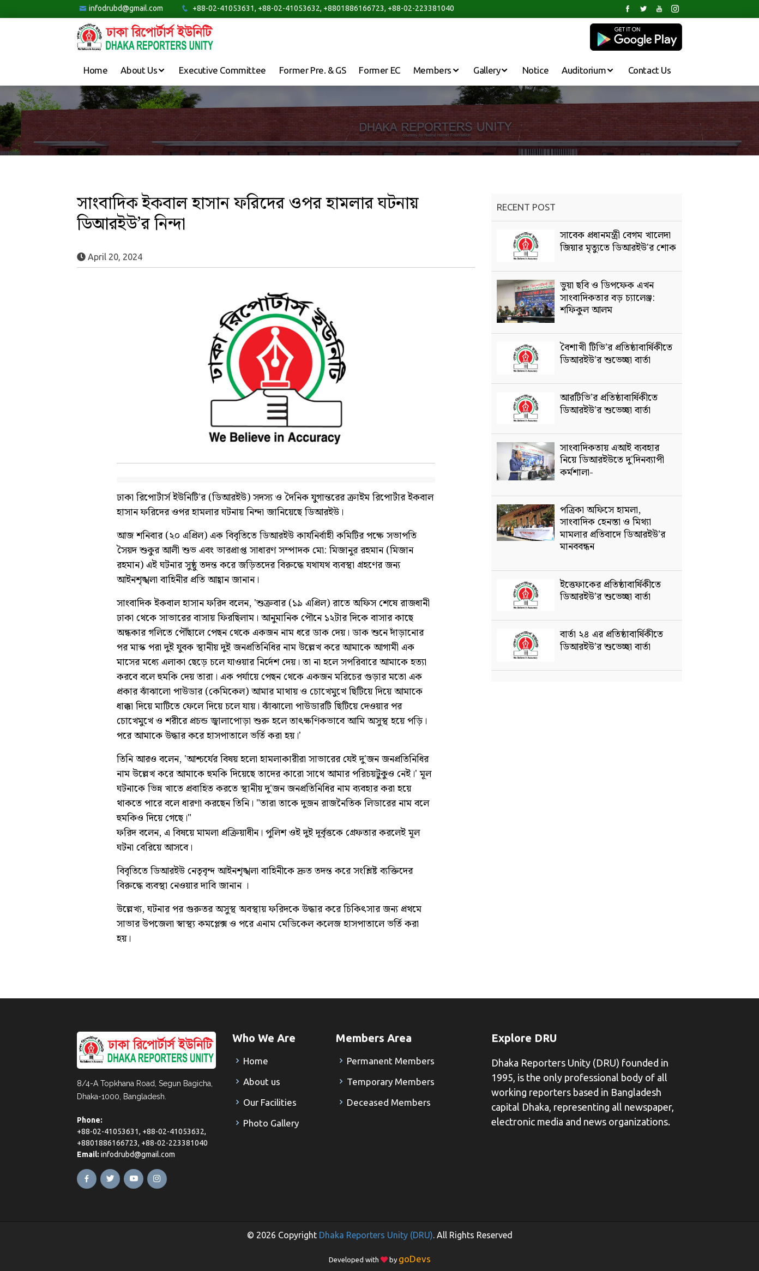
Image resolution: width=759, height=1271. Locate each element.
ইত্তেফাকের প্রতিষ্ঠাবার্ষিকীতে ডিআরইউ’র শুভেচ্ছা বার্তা (610, 591)
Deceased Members (389, 1102)
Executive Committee (222, 70)
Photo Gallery (271, 1123)
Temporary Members (391, 1081)
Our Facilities (270, 1102)
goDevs (415, 1259)
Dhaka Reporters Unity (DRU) (376, 1235)
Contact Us (649, 70)
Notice (535, 70)
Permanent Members (391, 1060)
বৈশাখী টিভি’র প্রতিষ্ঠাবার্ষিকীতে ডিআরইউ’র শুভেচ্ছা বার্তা (616, 354)
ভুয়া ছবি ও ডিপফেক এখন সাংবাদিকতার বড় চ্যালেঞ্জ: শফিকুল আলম (607, 298)
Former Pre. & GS (312, 70)
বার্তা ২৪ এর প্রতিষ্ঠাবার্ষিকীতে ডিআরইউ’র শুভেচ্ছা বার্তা (611, 640)
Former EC (379, 70)
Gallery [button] (487, 70)
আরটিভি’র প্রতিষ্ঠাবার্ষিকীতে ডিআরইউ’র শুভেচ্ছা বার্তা (609, 404)
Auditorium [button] (585, 70)
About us (261, 1081)
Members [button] (433, 70)
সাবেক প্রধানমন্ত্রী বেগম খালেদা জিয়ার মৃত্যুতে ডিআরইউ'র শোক (618, 241)
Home (95, 70)
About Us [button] (140, 70)
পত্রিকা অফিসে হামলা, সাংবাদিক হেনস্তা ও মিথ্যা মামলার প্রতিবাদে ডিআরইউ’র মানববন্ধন (612, 528)
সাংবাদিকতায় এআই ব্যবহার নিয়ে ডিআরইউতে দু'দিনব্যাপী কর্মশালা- (612, 460)
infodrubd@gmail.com (126, 8)
